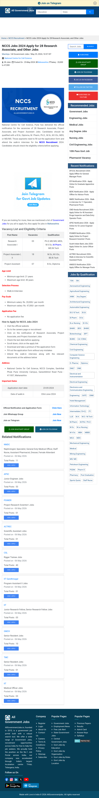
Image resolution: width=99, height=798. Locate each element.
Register (41, 723)
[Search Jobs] (90, 11)
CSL (6, 553)
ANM (72, 297)
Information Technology (79, 406)
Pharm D (81, 470)
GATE (84, 395)
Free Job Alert (60, 729)
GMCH (7, 631)
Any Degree (81, 297)
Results (80, 726)
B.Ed (84, 312)
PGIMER (7, 500)
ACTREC (7, 526)
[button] (95, 3)
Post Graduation (87, 475)
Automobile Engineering (79, 307)
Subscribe (83, 55)
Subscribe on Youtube (83, 96)
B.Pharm (73, 318)
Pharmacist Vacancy (80, 157)
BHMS (86, 328)
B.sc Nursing (75, 323)
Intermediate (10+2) (78, 411)
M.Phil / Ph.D (85, 422)
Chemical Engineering (78, 344)
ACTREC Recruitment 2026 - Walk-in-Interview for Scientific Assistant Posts (81, 257)
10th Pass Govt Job (79, 151)
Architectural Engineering (80, 302)
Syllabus (80, 736)
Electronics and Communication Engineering (81, 388)
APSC (6, 474)
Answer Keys (82, 732)
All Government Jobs (17, 10)
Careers (41, 739)
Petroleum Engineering (79, 464)
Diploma (84, 363)
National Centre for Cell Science (18, 58)
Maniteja (5, 54)
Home (3, 38)
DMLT (72, 368)
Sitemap (41, 754)
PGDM (72, 470)
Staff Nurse (87, 480)
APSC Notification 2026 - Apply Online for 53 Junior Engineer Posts (81, 226)
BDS (79, 328)
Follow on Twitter (83, 87)
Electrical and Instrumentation (76, 375)
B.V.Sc (85, 323)
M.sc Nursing (82, 427)
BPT (86, 334)
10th (71, 281)
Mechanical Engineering (79, 443)
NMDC (7, 444)
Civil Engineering (76, 350)
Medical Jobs (76, 124)
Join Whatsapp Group (19, 429)
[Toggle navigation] (29, 9)
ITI (90, 411)
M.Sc (72, 427)
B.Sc (81, 318)
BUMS (72, 339)
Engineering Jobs (78, 118)
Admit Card (82, 729)
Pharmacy (74, 475)
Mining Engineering (77, 454)
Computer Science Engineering (77, 356)
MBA (80, 433)
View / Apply (11, 465)
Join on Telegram (49, 3)
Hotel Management (77, 401)
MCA (72, 438)
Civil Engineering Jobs (80, 144)
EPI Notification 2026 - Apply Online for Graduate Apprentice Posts (81, 184)
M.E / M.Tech (87, 417)
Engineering (74, 395)
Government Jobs (78, 111)
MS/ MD (73, 459)
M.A (77, 417)
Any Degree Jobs (78, 131)
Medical (73, 449)
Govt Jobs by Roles (62, 757)
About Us (42, 729)
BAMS (72, 328)
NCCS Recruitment (16, 38)
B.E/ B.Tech (74, 312)
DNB (79, 368)
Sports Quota (75, 480)
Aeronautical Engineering (80, 286)
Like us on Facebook (83, 80)
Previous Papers (84, 723)
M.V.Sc (72, 433)
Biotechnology (75, 334)
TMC (6, 657)
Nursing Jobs (76, 138)
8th (77, 281)
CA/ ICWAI (82, 339)
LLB (71, 417)
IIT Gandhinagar (11, 579)
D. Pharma (74, 363)
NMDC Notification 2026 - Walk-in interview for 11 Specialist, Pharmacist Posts (82, 202)
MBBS (87, 433)
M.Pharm (57, 245)
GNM (91, 395)
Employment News (62, 726)
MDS (78, 438)
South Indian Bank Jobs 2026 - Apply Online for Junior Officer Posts (81, 247)
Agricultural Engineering (79, 291)
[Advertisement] (49, 26)
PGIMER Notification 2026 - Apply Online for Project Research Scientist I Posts (80, 236)
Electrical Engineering (78, 382)
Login (40, 726)
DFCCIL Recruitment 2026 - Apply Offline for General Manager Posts (80, 174)
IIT (5, 605)
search (90, 46)
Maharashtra (43, 62)
